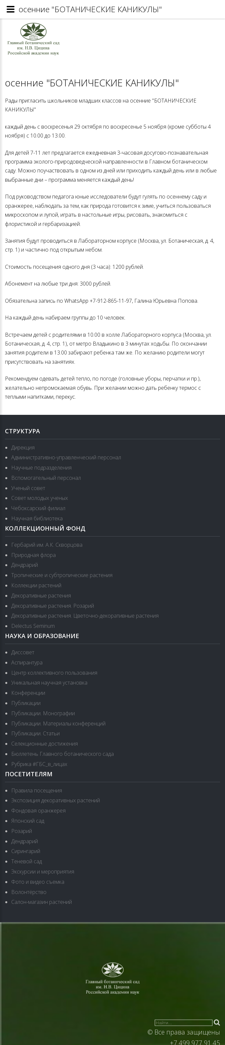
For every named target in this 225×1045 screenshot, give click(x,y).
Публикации (26, 703)
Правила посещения (36, 790)
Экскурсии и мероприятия (42, 871)
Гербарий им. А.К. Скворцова (46, 544)
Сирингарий (25, 851)
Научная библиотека (37, 518)
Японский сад (27, 820)
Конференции (28, 692)
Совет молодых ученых (39, 498)
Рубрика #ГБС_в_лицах (39, 764)
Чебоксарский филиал (38, 508)
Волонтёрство (29, 892)
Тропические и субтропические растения (61, 575)
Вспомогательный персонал (46, 477)
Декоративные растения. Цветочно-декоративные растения (85, 615)
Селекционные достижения (44, 743)
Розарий (21, 831)
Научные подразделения (41, 467)
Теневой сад (26, 861)
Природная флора (33, 555)
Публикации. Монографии (43, 713)
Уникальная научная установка (49, 682)
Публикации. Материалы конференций (58, 723)
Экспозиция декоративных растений (55, 800)
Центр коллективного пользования (54, 672)
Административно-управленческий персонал (66, 457)
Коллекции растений (36, 585)
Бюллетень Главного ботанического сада (62, 753)
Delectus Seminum (33, 626)
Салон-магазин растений (41, 902)
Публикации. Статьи (35, 733)
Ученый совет (28, 488)
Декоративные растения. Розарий (52, 605)
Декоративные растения (41, 595)
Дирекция (23, 447)
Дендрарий (24, 565)
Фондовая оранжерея (38, 810)
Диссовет (22, 652)
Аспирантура (27, 662)
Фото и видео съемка (37, 881)
